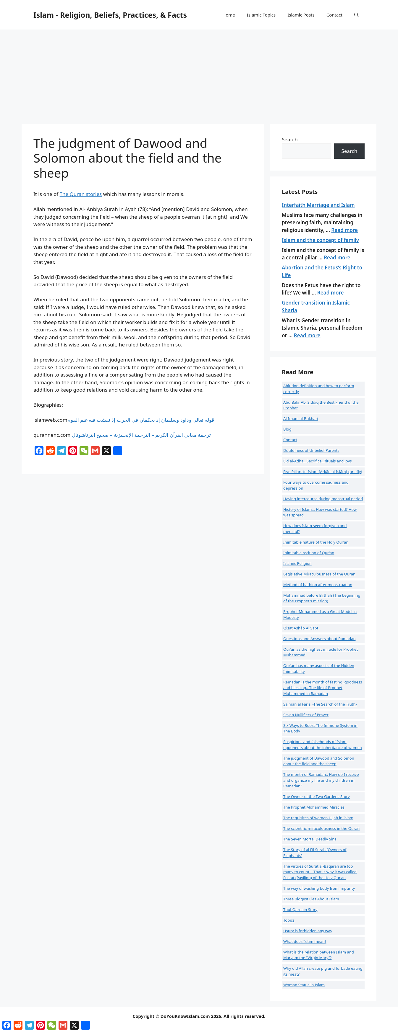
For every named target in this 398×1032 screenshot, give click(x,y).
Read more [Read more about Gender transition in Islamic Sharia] (307, 335)
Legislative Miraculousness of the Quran (319, 574)
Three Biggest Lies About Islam (311, 899)
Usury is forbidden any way (307, 930)
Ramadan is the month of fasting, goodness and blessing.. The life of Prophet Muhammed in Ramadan (322, 687)
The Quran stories (81, 194)
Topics (289, 920)
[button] (356, 15)
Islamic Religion (297, 563)
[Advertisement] (199, 73)
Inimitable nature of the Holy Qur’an (315, 542)
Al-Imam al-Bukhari (300, 418)
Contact (334, 15)
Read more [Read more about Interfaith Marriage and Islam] (344, 230)
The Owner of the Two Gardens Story (316, 796)
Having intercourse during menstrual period (323, 498)
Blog (287, 429)
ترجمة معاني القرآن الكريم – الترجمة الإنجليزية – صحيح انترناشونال (141, 434)
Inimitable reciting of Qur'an (308, 552)
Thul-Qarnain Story (300, 909)
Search (290, 139)
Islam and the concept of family (320, 240)
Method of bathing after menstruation (317, 584)
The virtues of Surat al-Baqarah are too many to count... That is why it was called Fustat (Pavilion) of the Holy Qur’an (320, 871)
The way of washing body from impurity (319, 888)
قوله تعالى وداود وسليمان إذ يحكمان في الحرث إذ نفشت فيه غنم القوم (140, 419)
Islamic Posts (301, 15)
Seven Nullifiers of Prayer (306, 714)
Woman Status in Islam (304, 984)
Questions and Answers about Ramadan (319, 638)
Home (228, 15)
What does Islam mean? (304, 941)
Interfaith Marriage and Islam (318, 205)
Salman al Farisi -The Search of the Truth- (320, 704)
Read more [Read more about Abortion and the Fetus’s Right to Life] (330, 292)
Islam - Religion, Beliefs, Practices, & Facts (110, 15)
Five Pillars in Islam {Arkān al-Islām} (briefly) (322, 471)
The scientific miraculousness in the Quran (321, 828)
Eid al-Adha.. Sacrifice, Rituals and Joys (317, 461)
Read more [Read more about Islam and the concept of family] (337, 257)
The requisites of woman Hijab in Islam (318, 817)
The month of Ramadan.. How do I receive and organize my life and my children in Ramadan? (321, 780)
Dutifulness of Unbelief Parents (311, 450)
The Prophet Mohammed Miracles (313, 807)
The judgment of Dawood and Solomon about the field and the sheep (318, 761)
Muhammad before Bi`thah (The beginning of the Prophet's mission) (321, 598)
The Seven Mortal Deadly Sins (309, 839)
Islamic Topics (261, 15)
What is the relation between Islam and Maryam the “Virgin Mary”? (318, 955)
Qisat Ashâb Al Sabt (300, 628)
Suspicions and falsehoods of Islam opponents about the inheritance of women (322, 744)
